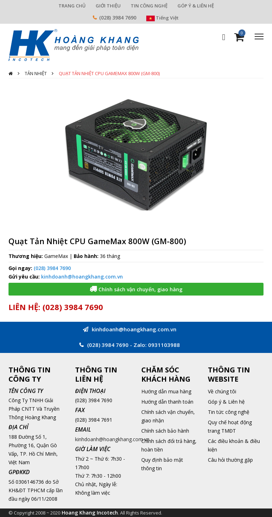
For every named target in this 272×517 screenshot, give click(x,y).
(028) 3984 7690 (117, 17)
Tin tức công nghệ (228, 412)
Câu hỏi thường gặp (230, 459)
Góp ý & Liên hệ (226, 401)
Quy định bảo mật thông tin (162, 464)
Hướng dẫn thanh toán (167, 401)
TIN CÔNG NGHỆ (149, 5)
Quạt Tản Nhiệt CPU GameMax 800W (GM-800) (109, 73)
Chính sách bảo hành (165, 430)
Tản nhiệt (36, 73)
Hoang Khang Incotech (90, 512)
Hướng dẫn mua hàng (166, 391)
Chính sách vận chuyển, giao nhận (168, 416)
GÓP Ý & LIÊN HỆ (195, 5)
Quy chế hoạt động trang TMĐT (230, 426)
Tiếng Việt (162, 18)
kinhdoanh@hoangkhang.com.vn (82, 276)
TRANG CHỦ (72, 5)
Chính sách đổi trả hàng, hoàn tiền (169, 445)
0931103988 (164, 344)
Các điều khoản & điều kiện (234, 445)
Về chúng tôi (222, 391)
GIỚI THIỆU (108, 5)
